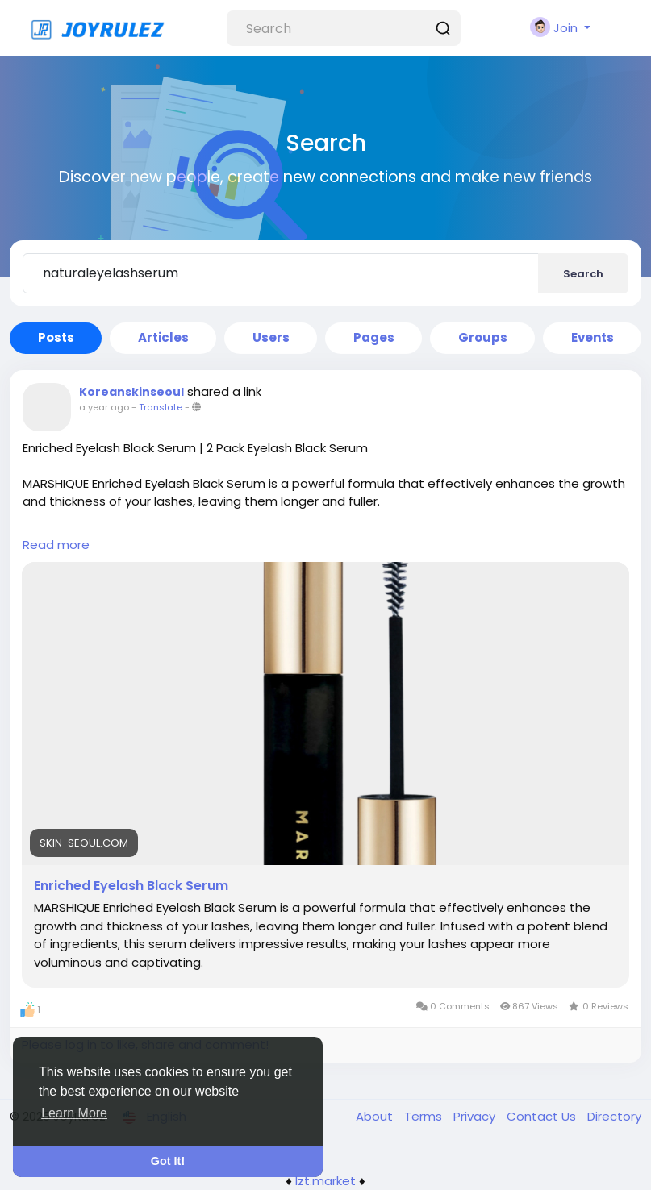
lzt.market (325, 1180)
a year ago (104, 407)
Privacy (476, 1116)
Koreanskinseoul (131, 392)
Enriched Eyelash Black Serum (131, 886)
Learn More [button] (74, 1113)
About (376, 1116)
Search (583, 273)
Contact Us (543, 1116)
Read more (56, 544)
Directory (614, 1116)
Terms (424, 1116)
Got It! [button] (168, 1161)
